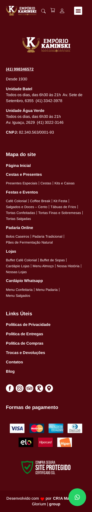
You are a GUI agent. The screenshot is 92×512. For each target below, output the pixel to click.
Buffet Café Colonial (21, 260)
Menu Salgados (18, 296)
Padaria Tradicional (47, 236)
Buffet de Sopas (52, 260)
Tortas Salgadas (18, 219)
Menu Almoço (43, 266)
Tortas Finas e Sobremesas (59, 213)
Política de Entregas (24, 334)
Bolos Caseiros (17, 236)
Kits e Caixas (64, 183)
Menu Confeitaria (19, 290)
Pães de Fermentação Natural (29, 242)
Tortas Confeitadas (20, 213)
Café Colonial (16, 201)
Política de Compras (24, 343)
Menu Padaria (47, 290)
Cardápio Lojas (17, 266)
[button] (78, 11)
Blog (10, 371)
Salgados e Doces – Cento (26, 207)
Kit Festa (60, 201)
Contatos (14, 362)
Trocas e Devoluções (25, 353)
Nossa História (68, 266)
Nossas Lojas (16, 272)
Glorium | (46, 504)
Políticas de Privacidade (28, 324)
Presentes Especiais (21, 183)
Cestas (45, 183)
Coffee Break (40, 201)
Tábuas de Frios (63, 207)
